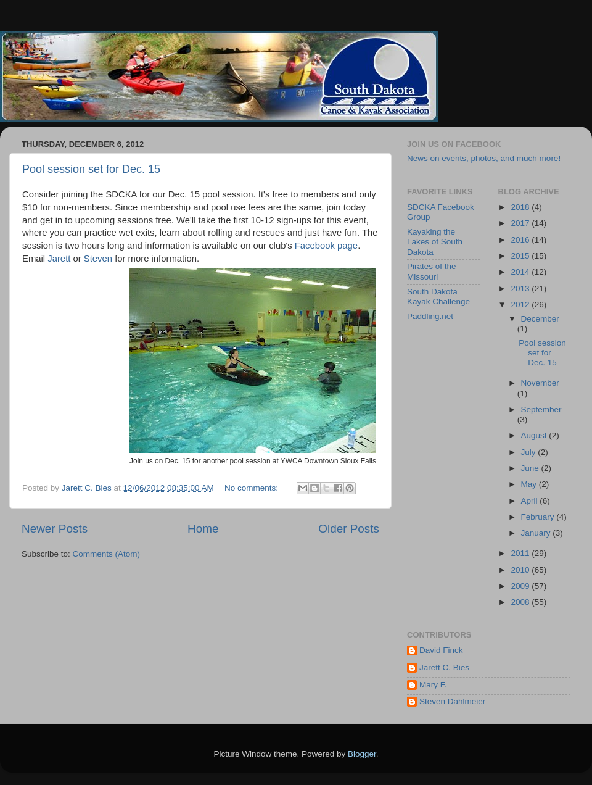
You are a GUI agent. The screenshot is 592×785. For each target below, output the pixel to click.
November (540, 383)
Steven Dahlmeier (452, 701)
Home (202, 528)
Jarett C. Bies (444, 667)
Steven (99, 259)
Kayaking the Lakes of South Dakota (434, 241)
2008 (521, 602)
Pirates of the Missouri (431, 271)
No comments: (252, 487)
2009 (521, 586)
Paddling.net (430, 316)
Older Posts (348, 528)
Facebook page (326, 246)
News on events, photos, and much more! (484, 158)
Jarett (58, 259)
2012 (521, 304)
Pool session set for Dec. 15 (91, 169)
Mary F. (432, 684)
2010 (521, 570)
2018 (521, 207)
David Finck (441, 650)
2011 (521, 553)
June (531, 468)
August (535, 435)
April (530, 500)
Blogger (362, 753)
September (541, 409)
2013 (521, 288)
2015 (521, 255)
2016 (521, 239)
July (529, 452)
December (540, 318)
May (530, 484)
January (537, 533)
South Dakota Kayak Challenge (438, 296)
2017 (521, 223)
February (539, 516)
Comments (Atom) (107, 554)
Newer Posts (55, 528)
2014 (521, 271)
